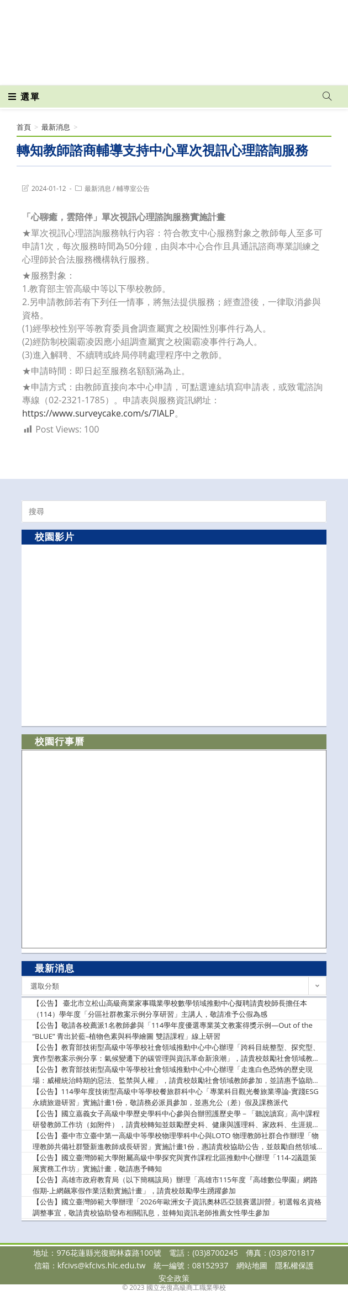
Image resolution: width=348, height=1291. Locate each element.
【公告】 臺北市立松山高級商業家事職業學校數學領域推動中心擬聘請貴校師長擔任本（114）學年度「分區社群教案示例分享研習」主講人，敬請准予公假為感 (170, 1008)
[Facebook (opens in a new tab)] (155, 69)
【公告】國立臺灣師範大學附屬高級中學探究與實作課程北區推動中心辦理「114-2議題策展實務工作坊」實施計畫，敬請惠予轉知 (175, 1163)
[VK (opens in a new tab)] (192, 69)
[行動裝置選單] (24, 96)
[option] (174, 634)
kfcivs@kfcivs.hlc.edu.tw (101, 1265)
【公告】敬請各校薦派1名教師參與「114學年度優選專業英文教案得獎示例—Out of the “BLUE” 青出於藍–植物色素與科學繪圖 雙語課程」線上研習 (173, 1030)
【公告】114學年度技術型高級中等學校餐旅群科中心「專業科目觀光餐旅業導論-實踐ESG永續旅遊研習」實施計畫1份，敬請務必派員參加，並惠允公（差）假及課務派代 (176, 1096)
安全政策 (174, 1278)
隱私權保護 (294, 1265)
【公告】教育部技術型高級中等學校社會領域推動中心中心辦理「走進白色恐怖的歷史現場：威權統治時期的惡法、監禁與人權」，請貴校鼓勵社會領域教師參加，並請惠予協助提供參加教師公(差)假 (176, 1075)
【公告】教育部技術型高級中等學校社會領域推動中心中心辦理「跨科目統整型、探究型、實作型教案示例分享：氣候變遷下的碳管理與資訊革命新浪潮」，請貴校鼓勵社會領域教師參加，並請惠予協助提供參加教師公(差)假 (176, 1053)
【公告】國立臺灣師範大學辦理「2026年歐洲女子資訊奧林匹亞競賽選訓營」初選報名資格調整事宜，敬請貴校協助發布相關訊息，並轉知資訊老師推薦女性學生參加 (177, 1207)
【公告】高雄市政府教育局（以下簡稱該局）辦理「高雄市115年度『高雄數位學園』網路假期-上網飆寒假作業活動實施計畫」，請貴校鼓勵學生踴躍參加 (175, 1185)
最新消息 (98, 188)
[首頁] (24, 127)
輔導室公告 (133, 188)
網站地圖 (251, 1265)
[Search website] (327, 96)
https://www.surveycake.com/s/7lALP (98, 413)
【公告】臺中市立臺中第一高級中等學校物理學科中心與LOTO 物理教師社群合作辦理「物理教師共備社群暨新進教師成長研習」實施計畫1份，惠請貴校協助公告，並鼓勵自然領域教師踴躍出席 (176, 1141)
